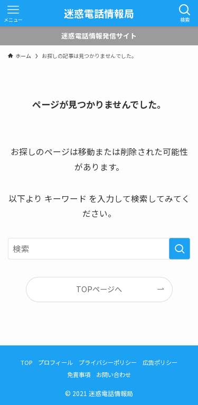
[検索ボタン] (185, 13)
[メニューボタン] (13, 13)
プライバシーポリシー (108, 362)
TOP (26, 362)
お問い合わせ (113, 374)
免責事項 (78, 374)
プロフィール (55, 362)
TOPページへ (99, 289)
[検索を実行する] (179, 249)
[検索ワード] (99, 249)
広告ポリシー (160, 362)
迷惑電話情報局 (99, 13)
